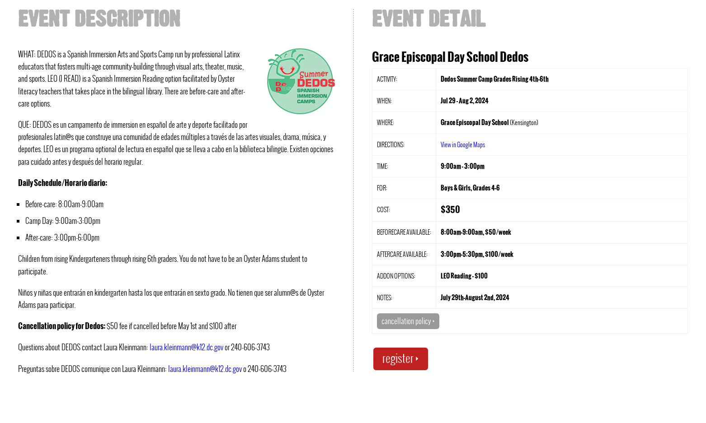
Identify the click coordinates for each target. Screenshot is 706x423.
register (400, 358)
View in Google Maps (463, 144)
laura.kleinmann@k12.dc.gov (186, 347)
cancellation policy (408, 321)
